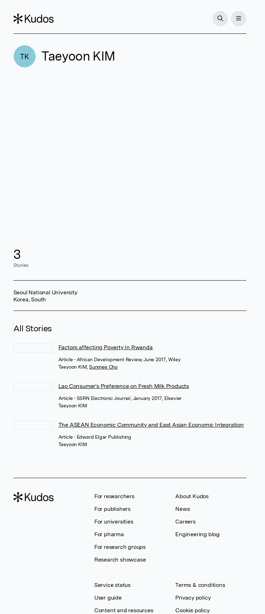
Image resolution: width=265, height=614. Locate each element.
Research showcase (120, 559)
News (182, 509)
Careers (185, 521)
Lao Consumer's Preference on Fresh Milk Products (123, 386)
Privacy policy (192, 597)
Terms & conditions (200, 585)
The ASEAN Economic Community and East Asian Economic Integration (151, 424)
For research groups (120, 547)
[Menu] (238, 18)
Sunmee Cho (103, 367)
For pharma (109, 534)
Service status (112, 585)
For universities (113, 521)
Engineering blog (197, 534)
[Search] (220, 18)
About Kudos (192, 496)
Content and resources (123, 610)
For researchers (114, 496)
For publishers (112, 509)
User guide (108, 597)
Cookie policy (192, 610)
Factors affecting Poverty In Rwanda (105, 347)
